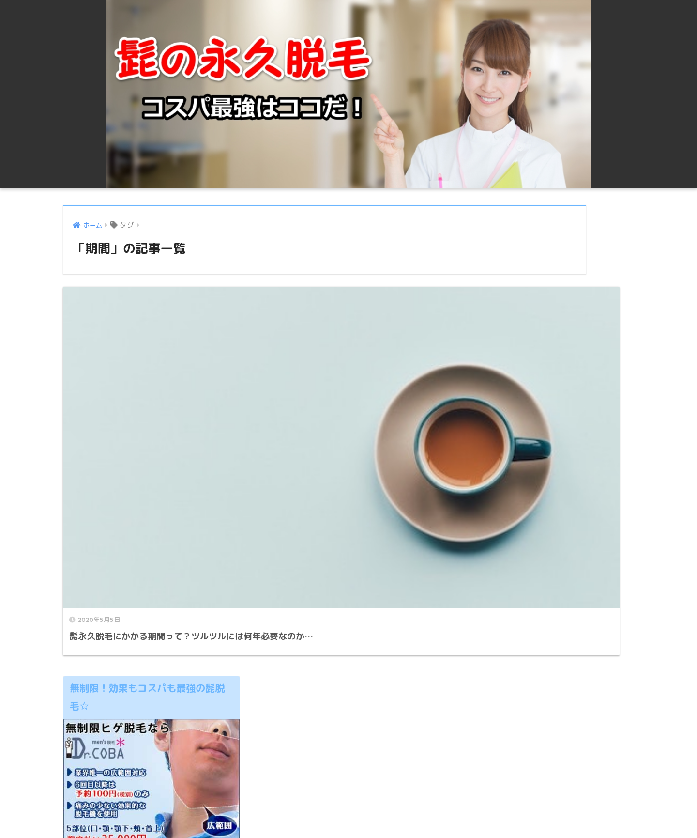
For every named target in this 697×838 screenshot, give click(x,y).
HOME (348, 797)
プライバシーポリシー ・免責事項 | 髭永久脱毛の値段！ (347, 813)
